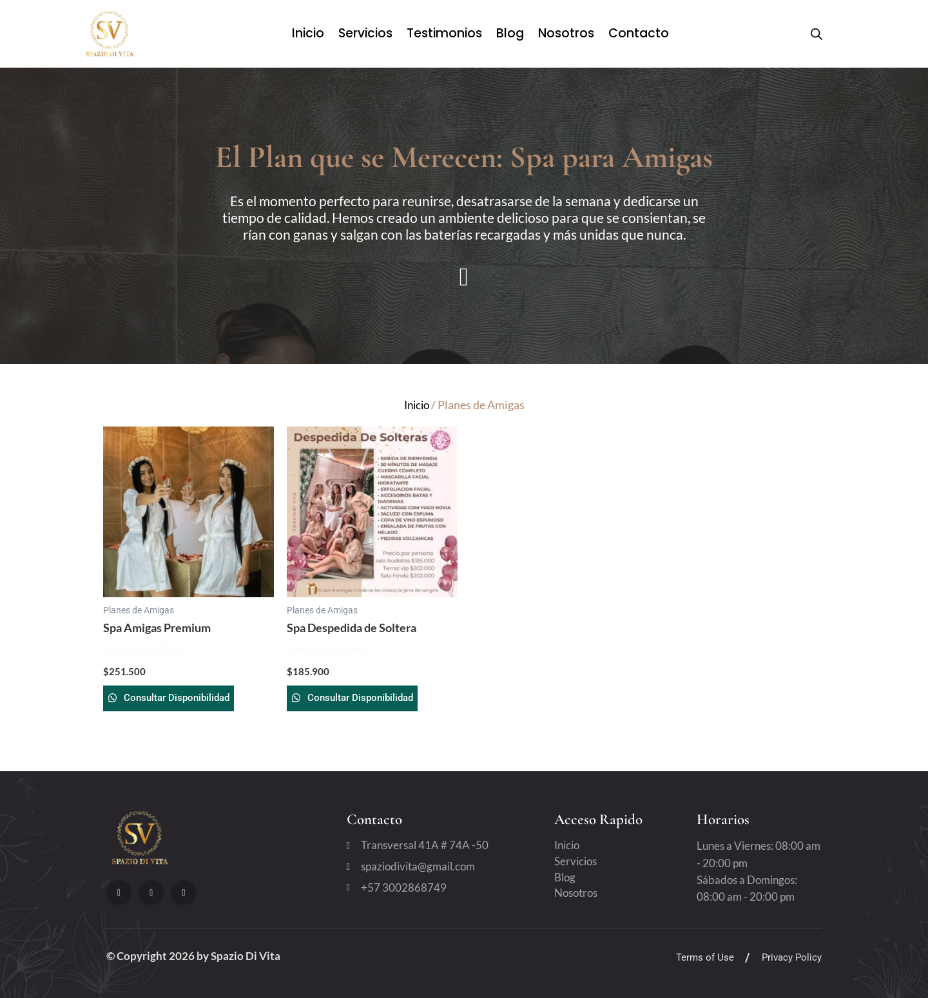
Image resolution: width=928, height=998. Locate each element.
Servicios (365, 33)
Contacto (638, 33)
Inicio (308, 33)
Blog (510, 33)
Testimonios (444, 33)
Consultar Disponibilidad (193, 701)
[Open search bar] (816, 34)
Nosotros (566, 33)
